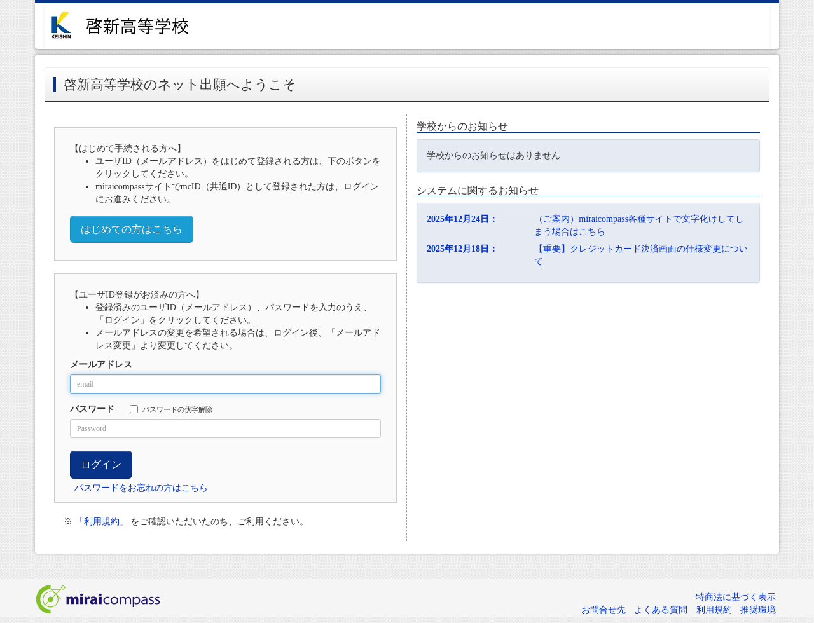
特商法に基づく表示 (736, 597)
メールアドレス (101, 364)
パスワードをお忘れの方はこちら (141, 488)
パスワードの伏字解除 (171, 409)
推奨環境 (758, 610)
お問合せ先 (603, 610)
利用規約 (714, 610)
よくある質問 (660, 610)
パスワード (92, 409)
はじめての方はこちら (132, 229)
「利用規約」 (101, 521)
